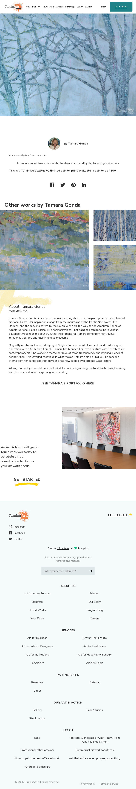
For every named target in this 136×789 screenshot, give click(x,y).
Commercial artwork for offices (95, 750)
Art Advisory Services (37, 593)
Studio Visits (37, 718)
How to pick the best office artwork (37, 758)
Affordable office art (37, 767)
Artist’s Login (94, 663)
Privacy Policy (87, 783)
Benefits (37, 602)
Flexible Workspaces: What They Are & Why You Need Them (95, 740)
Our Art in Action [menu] (84, 7)
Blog (37, 738)
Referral (95, 682)
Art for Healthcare (94, 646)
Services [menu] (59, 7)
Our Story (95, 602)
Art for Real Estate (95, 638)
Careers (95, 618)
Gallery (37, 710)
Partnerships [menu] (69, 7)
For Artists (37, 663)
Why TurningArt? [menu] (33, 7)
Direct (37, 691)
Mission (94, 593)
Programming (94, 610)
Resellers (37, 682)
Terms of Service (108, 783)
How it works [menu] (48, 7)
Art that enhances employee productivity (94, 758)
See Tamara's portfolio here (68, 383)
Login (103, 7)
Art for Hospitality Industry (95, 655)
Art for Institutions (37, 655)
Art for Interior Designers (37, 646)
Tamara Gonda (78, 144)
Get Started (121, 6)
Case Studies (94, 710)
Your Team (37, 618)
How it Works (37, 610)
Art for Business (37, 638)
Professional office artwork (37, 750)
